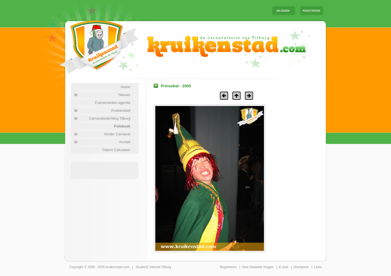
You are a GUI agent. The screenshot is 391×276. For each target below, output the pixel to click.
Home (125, 87)
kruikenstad (114, 267)
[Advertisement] (200, 10)
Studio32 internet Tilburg (153, 267)
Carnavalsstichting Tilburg (109, 118)
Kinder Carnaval (117, 134)
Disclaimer (301, 267)
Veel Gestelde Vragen (257, 267)
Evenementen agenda (112, 103)
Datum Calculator (116, 150)
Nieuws (124, 95)
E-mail (283, 267)
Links (318, 267)
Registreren (228, 267)
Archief (124, 142)
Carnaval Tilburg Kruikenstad (90, 43)
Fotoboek (122, 126)
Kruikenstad (120, 110)
